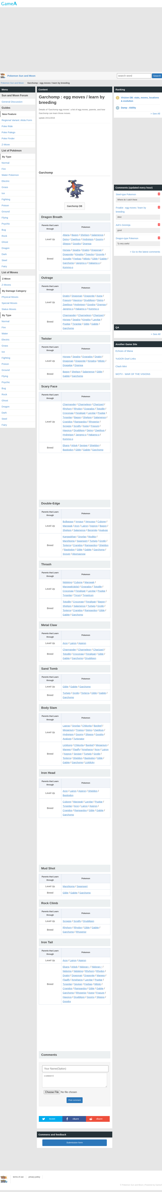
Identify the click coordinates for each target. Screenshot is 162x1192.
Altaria (66, 235)
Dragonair (96, 250)
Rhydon (78, 408)
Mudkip (92, 536)
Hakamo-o (94, 263)
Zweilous (76, 239)
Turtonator (78, 738)
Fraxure (67, 300)
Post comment (74, 1102)
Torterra (67, 545)
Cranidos (67, 421)
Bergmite (92, 530)
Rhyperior (94, 421)
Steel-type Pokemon (126, 194)
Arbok (74, 445)
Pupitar (66, 323)
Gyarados (87, 356)
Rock (4, 235)
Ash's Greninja (123, 225)
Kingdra (79, 254)
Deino (66, 239)
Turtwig (93, 541)
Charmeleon (84, 315)
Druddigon (89, 300)
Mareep (67, 749)
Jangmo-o (81, 263)
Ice (3, 193)
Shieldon (94, 445)
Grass (5, 187)
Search (157, 75)
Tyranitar (77, 323)
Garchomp (68, 263)
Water (5, 333)
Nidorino (67, 971)
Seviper (84, 445)
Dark (4, 254)
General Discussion (12, 101)
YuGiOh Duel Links (125, 358)
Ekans (66, 445)
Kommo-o (68, 267)
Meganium (68, 730)
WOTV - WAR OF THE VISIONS (132, 374)
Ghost (5, 242)
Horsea (66, 250)
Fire (4, 327)
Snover (66, 553)
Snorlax (82, 536)
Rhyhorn (67, 408)
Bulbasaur (68, 521)
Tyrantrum (88, 595)
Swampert (82, 541)
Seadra (76, 250)
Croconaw (68, 413)
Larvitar (97, 319)
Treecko (89, 254)
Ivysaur (79, 521)
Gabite (103, 258)
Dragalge (67, 365)
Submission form (74, 1144)
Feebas (77, 258)
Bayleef (98, 725)
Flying (5, 217)
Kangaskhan (69, 536)
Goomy (99, 239)
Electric (5, 339)
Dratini (85, 250)
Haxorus (77, 300)
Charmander (69, 315)
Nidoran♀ (85, 966)
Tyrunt (77, 595)
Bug (4, 229)
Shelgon (85, 235)
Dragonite (68, 254)
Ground (6, 211)
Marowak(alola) (71, 586)
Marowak (67, 525)
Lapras (66, 725)
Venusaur (90, 521)
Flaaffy (76, 749)
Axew (99, 295)
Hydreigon (87, 239)
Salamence (97, 235)
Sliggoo (67, 243)
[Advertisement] (81, 39)
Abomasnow (78, 553)
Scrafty (77, 426)
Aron (76, 525)
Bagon (75, 235)
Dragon (5, 248)
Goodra (77, 243)
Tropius (80, 730)
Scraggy (67, 426)
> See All (155, 113)
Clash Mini (121, 366)
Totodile (101, 408)
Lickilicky (89, 762)
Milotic (86, 258)
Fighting (6, 199)
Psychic (6, 223)
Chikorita (87, 725)
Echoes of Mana (124, 351)
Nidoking (67, 582)
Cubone (102, 521)
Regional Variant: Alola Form (17, 120)
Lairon (84, 525)
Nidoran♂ (97, 966)
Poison (5, 205)
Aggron (94, 525)
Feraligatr (81, 413)
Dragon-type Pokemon (127, 238)
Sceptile (67, 258)
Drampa (87, 243)
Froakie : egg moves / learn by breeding (131, 209)
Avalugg (103, 530)
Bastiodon (68, 449)
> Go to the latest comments (145, 251)
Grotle (102, 541)
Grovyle (100, 254)
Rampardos (80, 421)
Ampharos (87, 749)
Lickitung (67, 745)
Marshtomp (69, 541)
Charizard (98, 315)
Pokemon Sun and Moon (21, 75)
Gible (95, 258)
